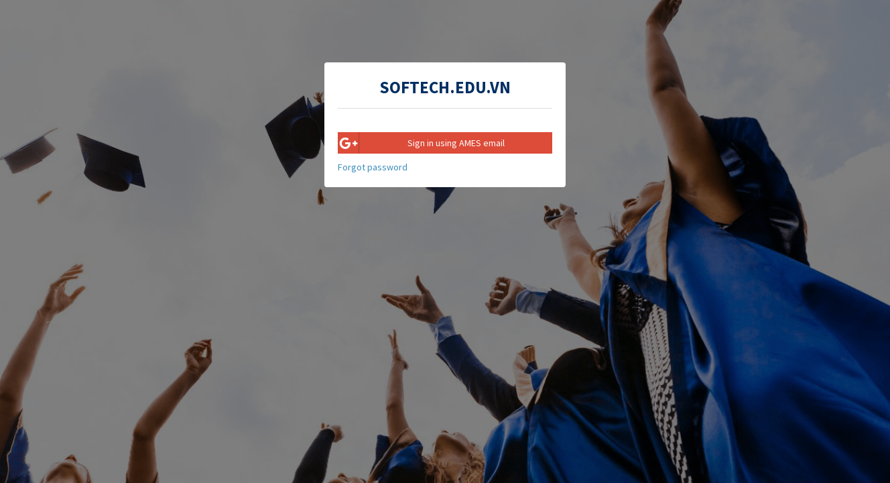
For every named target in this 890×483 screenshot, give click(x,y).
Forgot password (372, 167)
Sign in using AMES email (421, 143)
